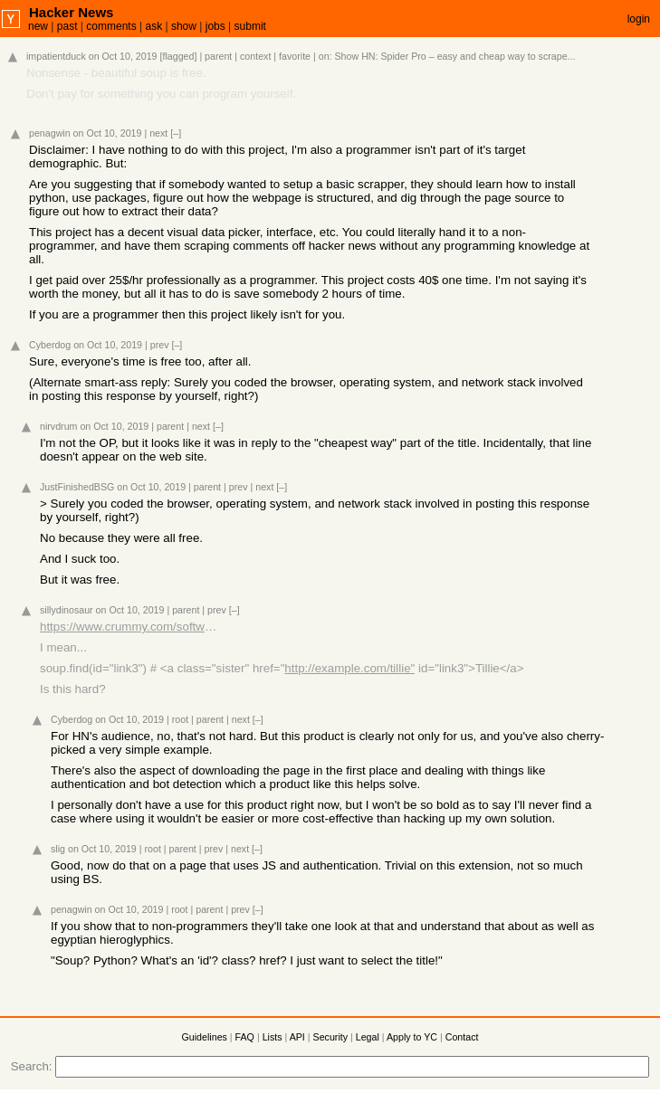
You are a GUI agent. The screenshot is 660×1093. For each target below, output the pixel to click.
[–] (175, 133)
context (255, 56)
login (638, 19)
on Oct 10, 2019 (123, 56)
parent (218, 56)
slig (58, 848)
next (158, 133)
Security (331, 1036)
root (180, 719)
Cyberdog (50, 344)
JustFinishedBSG (77, 486)
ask (153, 26)
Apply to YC (412, 1036)
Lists (272, 1036)
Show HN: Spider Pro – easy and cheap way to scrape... (455, 56)
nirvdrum (58, 426)
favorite (295, 56)
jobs (215, 26)
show (183, 26)
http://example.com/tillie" (349, 668)
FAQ (244, 1036)
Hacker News (71, 12)
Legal (367, 1036)
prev (159, 344)
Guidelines (204, 1036)
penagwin (50, 133)
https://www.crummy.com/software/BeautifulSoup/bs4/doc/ (130, 626)
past (67, 26)
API (297, 1036)
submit (250, 26)
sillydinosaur (66, 609)
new (38, 26)
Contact (462, 1036)
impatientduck (56, 56)
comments (111, 26)
